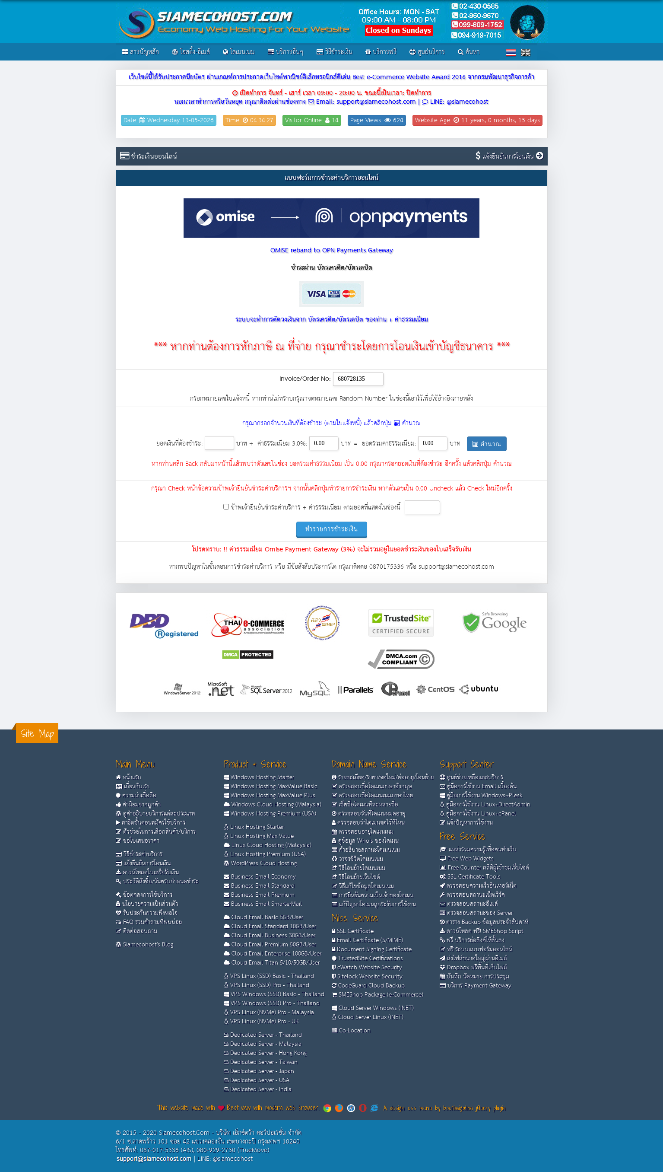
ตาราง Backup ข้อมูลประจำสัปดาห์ (484, 922)
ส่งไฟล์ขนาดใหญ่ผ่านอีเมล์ (473, 958)
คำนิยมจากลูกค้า (138, 804)
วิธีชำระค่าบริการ (139, 854)
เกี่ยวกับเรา (132, 786)
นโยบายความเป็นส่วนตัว (147, 904)
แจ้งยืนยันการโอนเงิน (511, 156)
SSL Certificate (353, 931)
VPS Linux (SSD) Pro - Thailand (266, 985)
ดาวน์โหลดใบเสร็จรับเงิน (147, 872)
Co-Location (351, 1030)
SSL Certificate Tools (470, 876)
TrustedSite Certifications (367, 958)
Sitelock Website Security (367, 976)
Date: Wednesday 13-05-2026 (169, 120)
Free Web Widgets (467, 858)
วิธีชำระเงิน (334, 52)
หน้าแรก (128, 777)
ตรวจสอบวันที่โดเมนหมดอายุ (368, 813)
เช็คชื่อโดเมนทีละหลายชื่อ (365, 804)
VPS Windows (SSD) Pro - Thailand (272, 1003)
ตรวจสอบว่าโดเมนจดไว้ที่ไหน (368, 822)
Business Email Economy (260, 876)
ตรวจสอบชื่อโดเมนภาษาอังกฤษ (372, 786)
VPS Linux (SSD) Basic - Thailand (269, 976)
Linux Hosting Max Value (259, 836)
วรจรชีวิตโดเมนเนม (357, 859)
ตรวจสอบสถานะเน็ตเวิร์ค (472, 895)
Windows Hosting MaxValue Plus (269, 795)
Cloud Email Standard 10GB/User (270, 926)
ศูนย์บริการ (427, 52)
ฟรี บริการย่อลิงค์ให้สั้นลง (472, 940)
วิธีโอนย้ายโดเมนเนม (358, 868)
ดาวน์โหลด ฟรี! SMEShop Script (481, 931)
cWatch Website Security (367, 967)
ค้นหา (469, 52)
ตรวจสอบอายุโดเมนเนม (362, 832)
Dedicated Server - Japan (259, 1071)
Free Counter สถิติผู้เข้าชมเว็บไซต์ (484, 867)
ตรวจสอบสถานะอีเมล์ (469, 904)
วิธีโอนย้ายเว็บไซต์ (356, 877)
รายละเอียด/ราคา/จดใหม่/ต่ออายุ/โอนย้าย (383, 777)
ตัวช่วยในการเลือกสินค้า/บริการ (156, 832)
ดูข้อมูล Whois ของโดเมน (365, 841)
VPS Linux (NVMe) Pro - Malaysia (269, 1012)
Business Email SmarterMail (263, 904)
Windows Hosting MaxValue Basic (270, 786)
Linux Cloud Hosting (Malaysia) (267, 845)
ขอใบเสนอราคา (137, 841)
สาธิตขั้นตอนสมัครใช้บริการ (150, 822)
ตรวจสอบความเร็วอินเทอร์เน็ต (478, 886)
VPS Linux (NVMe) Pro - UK (261, 1021)
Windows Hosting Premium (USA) (270, 813)
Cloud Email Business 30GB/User (269, 935)
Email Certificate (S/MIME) (367, 940)
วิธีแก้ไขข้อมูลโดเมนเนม (363, 886)
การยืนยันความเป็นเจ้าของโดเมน (372, 895)
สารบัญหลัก (140, 52)
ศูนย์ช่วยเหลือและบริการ (471, 777)
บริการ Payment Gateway (475, 985)
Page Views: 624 (376, 120)
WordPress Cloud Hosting (260, 863)
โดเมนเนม (239, 52)
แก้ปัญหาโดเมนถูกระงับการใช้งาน (374, 904)
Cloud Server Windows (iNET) (373, 1008)
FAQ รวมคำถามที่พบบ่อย (149, 922)
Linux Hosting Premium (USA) (265, 854)
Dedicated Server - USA (256, 1080)
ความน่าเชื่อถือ (136, 795)
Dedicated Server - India (258, 1089)
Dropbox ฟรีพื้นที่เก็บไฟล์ (473, 967)
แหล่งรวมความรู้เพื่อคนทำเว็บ (478, 849)
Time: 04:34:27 (249, 120)
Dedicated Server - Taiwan (261, 1062)
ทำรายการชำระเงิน (331, 529)
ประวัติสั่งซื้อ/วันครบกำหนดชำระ (157, 881)
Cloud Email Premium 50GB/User (270, 944)
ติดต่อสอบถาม (136, 931)
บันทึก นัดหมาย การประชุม (474, 976)
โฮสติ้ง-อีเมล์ (191, 52)
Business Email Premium (259, 895)
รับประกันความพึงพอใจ (147, 913)
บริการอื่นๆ (286, 52)
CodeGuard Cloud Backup (368, 985)
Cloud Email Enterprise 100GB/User (272, 953)
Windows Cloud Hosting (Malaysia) (272, 804)
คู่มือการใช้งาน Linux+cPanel (478, 813)
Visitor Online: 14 (312, 120)
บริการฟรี (381, 52)
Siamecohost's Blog (144, 944)
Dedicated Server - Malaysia (262, 1044)
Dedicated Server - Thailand (263, 1035)
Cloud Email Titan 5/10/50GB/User (272, 962)
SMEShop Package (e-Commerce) (377, 994)
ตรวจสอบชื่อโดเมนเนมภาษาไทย (372, 795)
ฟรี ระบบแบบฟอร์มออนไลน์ (476, 949)
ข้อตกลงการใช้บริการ (144, 895)
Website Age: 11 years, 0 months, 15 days (477, 120)
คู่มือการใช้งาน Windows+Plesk (481, 795)
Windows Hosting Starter (259, 777)
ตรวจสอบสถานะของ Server (476, 913)
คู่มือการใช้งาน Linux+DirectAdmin (485, 804)
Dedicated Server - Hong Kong (265, 1053)
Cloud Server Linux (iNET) (367, 1017)
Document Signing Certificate (372, 949)
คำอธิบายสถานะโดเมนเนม (366, 850)
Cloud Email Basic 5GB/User (263, 917)
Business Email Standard (259, 886)
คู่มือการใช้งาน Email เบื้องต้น (478, 786)
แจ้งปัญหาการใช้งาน (466, 822)
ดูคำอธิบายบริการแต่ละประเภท (155, 813)
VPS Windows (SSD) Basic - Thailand (274, 994)
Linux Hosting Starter (254, 827)
